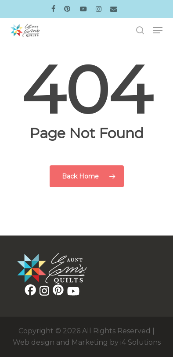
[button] (157, 30)
